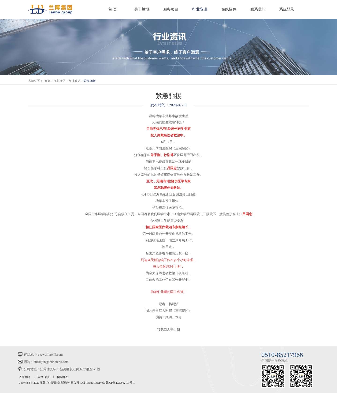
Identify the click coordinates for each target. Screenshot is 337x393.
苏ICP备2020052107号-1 (120, 382)
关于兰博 (141, 9)
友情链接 (44, 377)
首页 (47, 80)
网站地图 (62, 377)
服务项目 (170, 9)
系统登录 (286, 9)
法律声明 (25, 377)
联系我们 (257, 9)
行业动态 (75, 80)
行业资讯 (199, 9)
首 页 (112, 9)
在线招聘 (228, 9)
